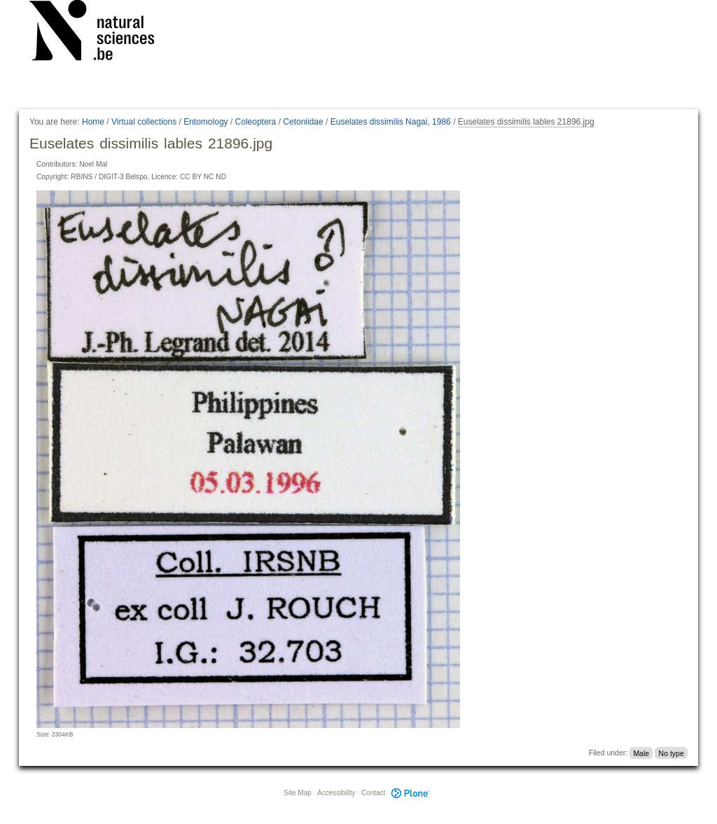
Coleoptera (256, 122)
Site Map (297, 793)
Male (641, 752)
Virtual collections (143, 122)
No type (671, 752)
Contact (373, 793)
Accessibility (336, 793)
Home (93, 122)
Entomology (205, 122)
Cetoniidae (303, 122)
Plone (410, 793)
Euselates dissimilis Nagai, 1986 (390, 122)
